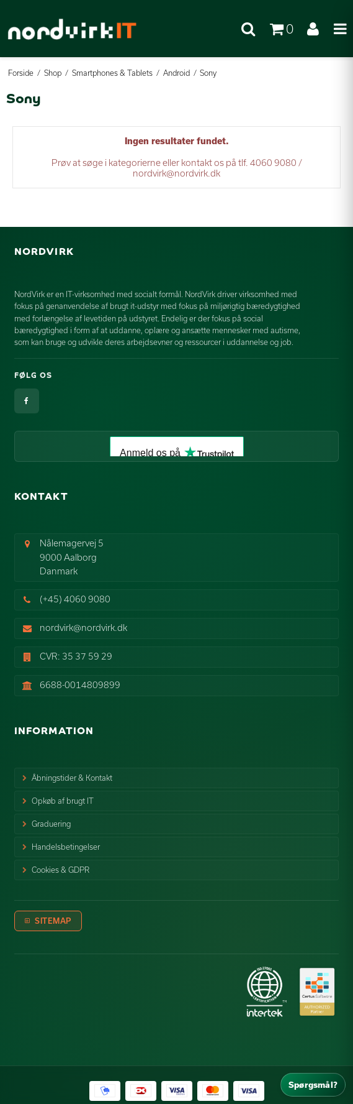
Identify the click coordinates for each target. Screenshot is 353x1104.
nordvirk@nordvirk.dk (83, 627)
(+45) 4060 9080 (75, 599)
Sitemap (53, 920)
